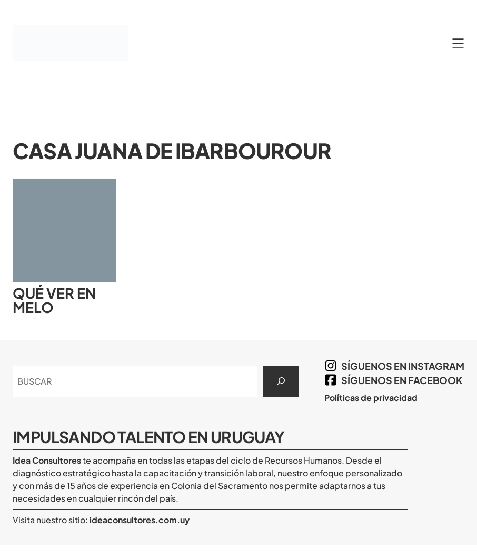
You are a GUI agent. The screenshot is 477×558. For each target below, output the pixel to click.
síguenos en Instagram (402, 366)
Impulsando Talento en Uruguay (149, 437)
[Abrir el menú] (458, 43)
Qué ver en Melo (54, 300)
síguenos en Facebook (401, 380)
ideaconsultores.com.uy (139, 519)
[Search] (281, 381)
